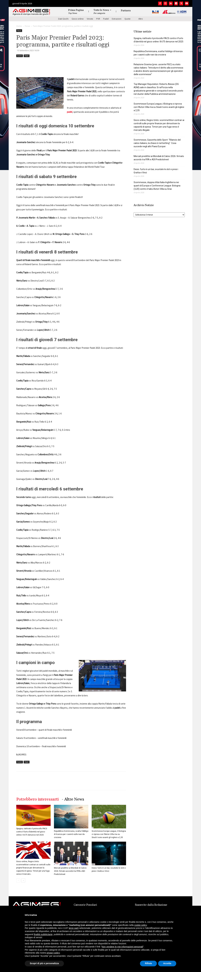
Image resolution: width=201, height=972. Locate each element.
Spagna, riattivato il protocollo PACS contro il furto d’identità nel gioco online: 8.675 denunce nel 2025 (31, 831)
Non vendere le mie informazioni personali (122, 946)
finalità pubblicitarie (43, 934)
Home (19, 26)
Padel (106, 18)
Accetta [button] (167, 963)
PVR (98, 18)
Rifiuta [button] (148, 963)
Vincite (90, 18)
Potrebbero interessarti (37, 799)
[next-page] (23, 880)
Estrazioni (116, 18)
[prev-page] (18, 880)
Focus (27, 26)
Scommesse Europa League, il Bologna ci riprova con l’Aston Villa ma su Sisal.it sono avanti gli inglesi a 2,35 (109, 834)
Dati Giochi (63, 18)
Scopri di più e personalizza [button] (44, 963)
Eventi (19, 56)
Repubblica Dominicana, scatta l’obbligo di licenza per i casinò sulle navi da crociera (71, 834)
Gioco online (78, 18)
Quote (127, 18)
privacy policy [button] (53, 953)
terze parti (74, 928)
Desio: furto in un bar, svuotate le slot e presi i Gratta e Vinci (156, 171)
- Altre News (73, 799)
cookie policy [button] (140, 925)
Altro (140, 18)
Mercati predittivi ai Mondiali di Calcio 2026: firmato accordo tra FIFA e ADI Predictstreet (70, 871)
